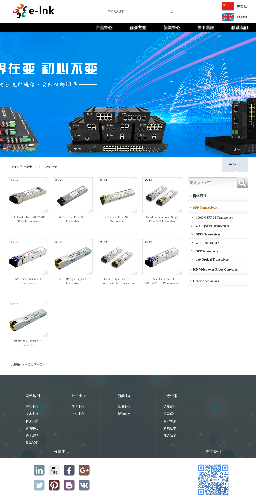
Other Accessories (206, 281)
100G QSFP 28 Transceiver (214, 217)
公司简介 (170, 406)
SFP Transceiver (207, 251)
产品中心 (103, 27)
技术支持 (32, 414)
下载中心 (78, 414)
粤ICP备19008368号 (213, 499)
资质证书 (170, 428)
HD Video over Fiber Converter (216, 269)
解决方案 (137, 27)
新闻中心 (171, 27)
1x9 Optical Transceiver (212, 259)
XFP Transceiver (207, 242)
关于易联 (205, 27)
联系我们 (239, 27)
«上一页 (25, 364)
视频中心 (124, 406)
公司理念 (170, 414)
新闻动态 (124, 414)
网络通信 (200, 196)
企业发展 (170, 421)
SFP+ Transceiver (208, 234)
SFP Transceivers (47, 166)
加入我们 (170, 435)
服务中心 (78, 406)
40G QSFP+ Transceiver (212, 226)
